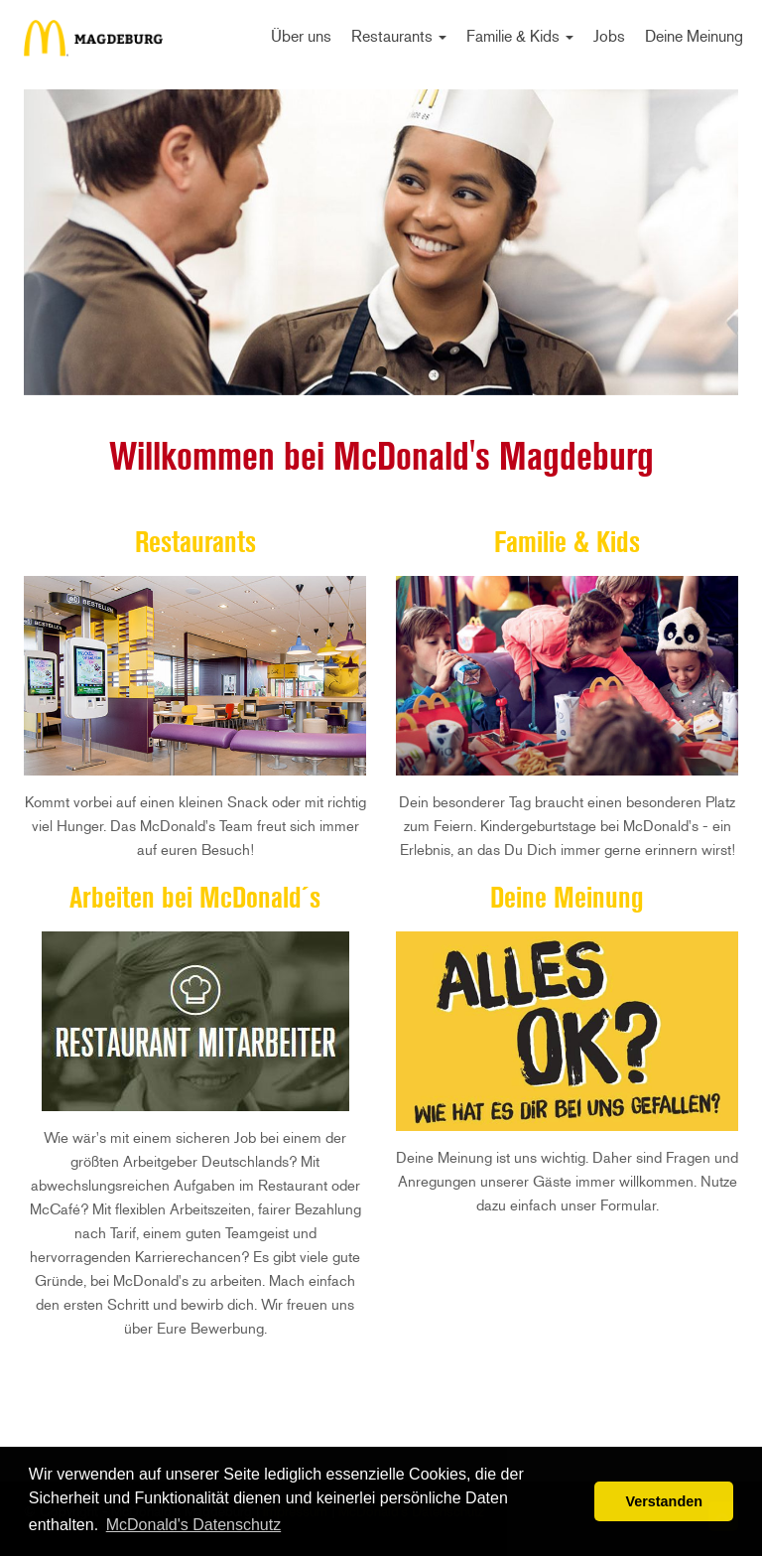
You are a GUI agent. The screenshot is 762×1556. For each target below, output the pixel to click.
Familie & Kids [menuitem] (519, 36)
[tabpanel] (381, 242)
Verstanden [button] (663, 1501)
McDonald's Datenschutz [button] (193, 1524)
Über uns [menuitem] (301, 36)
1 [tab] (381, 371)
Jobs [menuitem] (609, 36)
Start (93, 45)
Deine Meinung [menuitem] (694, 36)
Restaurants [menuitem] (398, 36)
